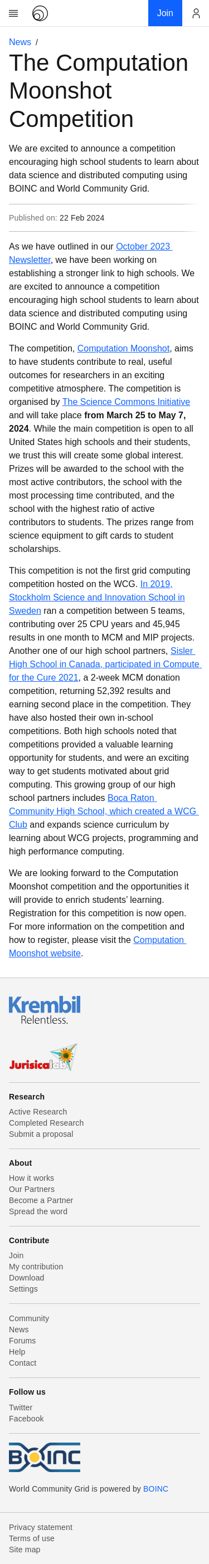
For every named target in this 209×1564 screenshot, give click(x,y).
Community (29, 1318)
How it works (31, 1178)
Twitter (20, 1407)
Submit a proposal (41, 1134)
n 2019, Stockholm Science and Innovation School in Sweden (97, 597)
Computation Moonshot (123, 348)
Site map (25, 1549)
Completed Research (46, 1122)
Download (27, 1277)
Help (17, 1351)
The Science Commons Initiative (126, 402)
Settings (23, 1288)
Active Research (38, 1111)
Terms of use (32, 1538)
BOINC (155, 1488)
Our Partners (32, 1189)
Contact (22, 1362)
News (20, 42)
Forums (22, 1340)
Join (16, 1255)
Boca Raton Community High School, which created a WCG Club (104, 811)
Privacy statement (40, 1527)
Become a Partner (41, 1200)
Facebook (26, 1418)
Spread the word (38, 1211)
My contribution (36, 1266)
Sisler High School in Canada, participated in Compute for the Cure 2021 (105, 664)
